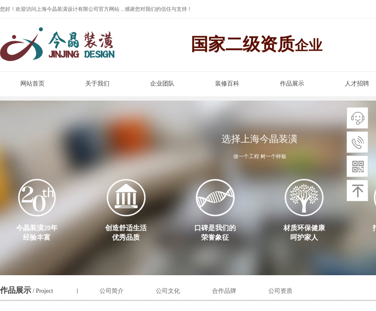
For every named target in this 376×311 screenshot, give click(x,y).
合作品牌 (224, 291)
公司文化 (168, 291)
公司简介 (112, 291)
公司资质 (280, 291)
